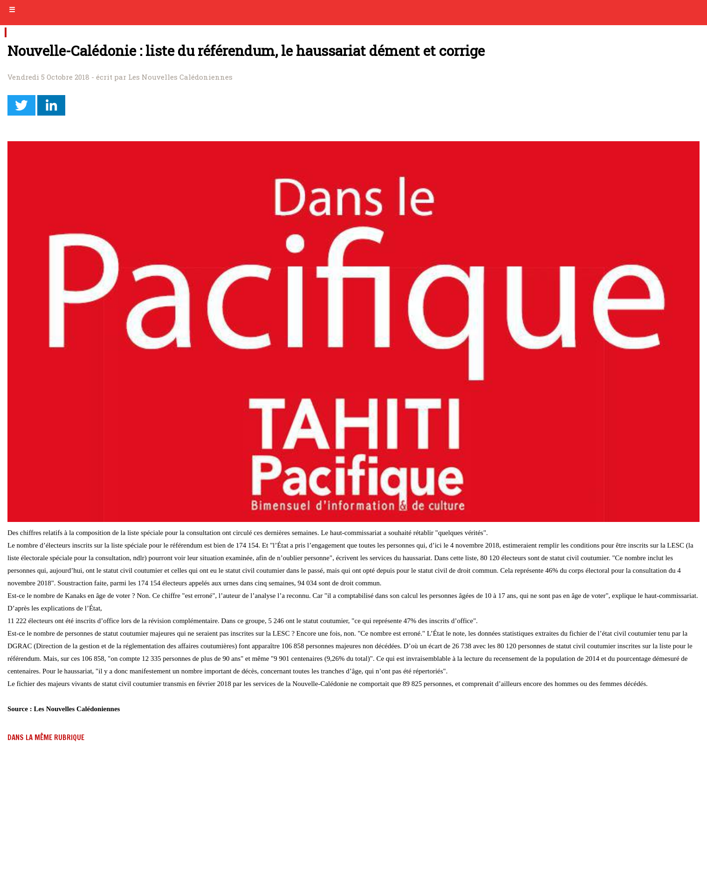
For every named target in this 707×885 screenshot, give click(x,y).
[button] (21, 105)
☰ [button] (12, 10)
